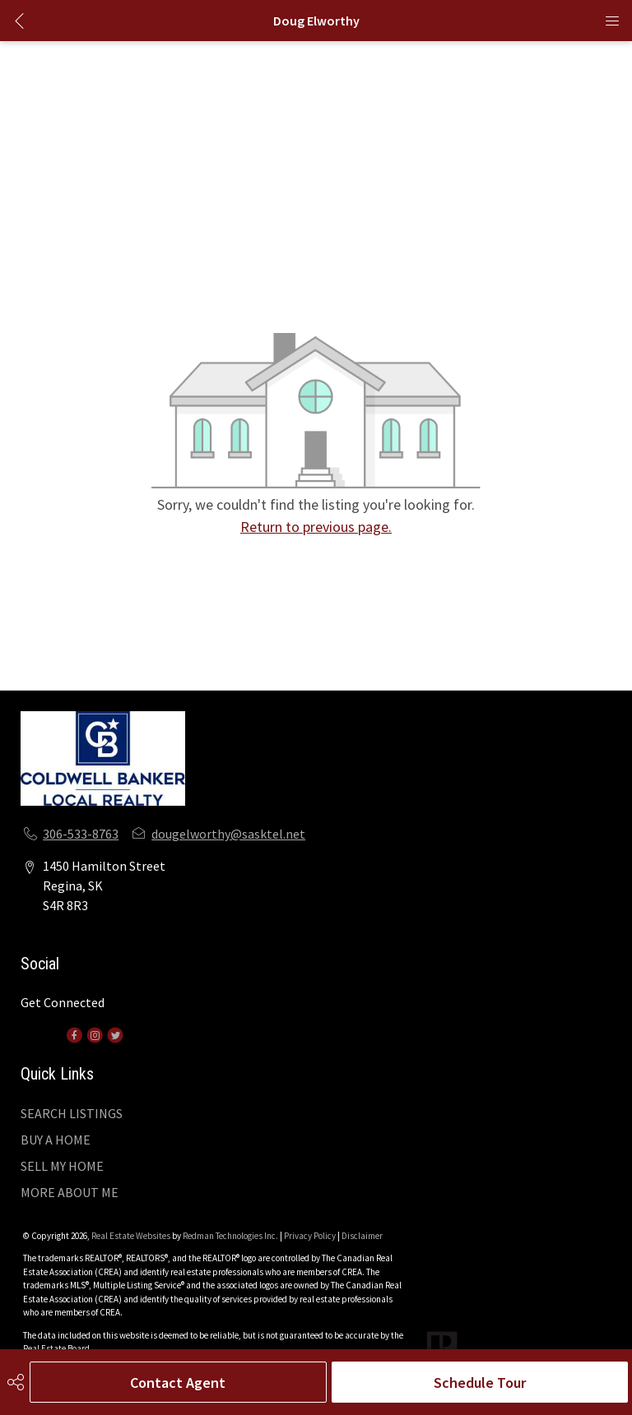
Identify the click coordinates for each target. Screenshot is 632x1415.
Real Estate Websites (131, 1236)
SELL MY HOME (62, 1166)
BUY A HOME (56, 1139)
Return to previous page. (316, 526)
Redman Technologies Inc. (231, 1236)
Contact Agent (177, 1382)
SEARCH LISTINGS (72, 1113)
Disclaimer (362, 1236)
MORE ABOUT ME (69, 1192)
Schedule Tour (480, 1382)
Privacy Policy (310, 1236)
